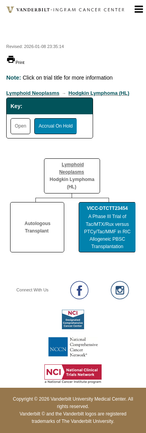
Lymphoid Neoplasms (33, 93)
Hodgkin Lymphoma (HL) (99, 93)
